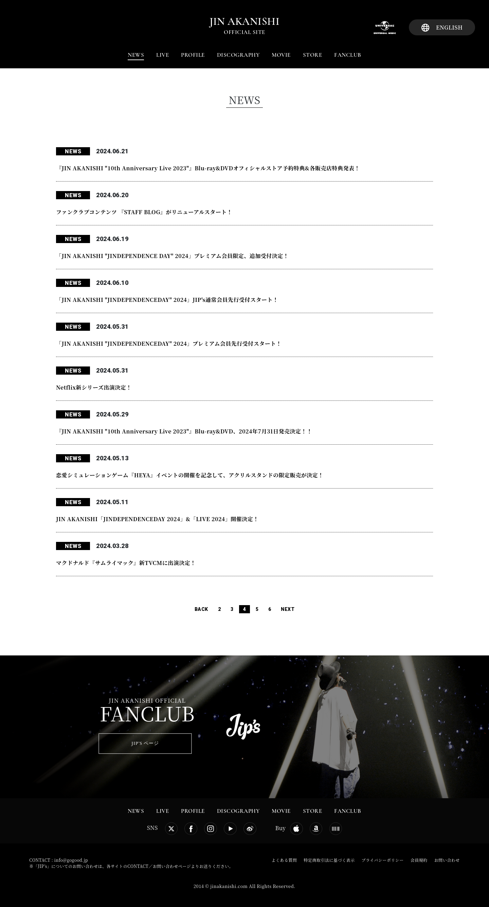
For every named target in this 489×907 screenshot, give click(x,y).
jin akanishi (244, 21)
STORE (312, 54)
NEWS (136, 54)
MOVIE (281, 54)
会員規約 (419, 860)
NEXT (287, 609)
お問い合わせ (447, 860)
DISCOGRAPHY (238, 54)
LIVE (162, 54)
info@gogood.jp (71, 860)
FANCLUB (347, 54)
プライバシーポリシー (382, 860)
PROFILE (193, 54)
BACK (201, 609)
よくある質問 (284, 860)
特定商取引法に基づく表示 (329, 860)
